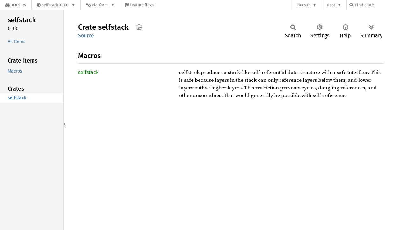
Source (86, 36)
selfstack (88, 72)
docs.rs (303, 5)
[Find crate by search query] (381, 5)
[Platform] (100, 5)
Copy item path (139, 26)
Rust (331, 5)
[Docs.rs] (15, 5)
